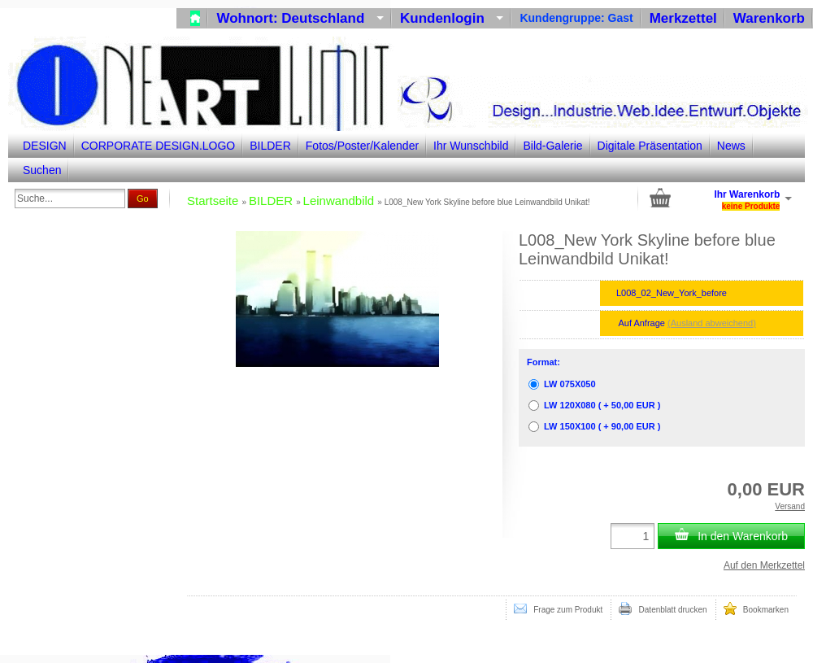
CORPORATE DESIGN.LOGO (158, 145)
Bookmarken (756, 608)
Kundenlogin (451, 18)
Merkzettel (683, 18)
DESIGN (45, 145)
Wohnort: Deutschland (300, 18)
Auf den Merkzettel (764, 565)
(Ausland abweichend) (711, 323)
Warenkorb (769, 18)
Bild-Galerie (552, 145)
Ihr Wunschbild (470, 145)
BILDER (270, 145)
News (731, 145)
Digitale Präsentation (650, 145)
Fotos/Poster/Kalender (362, 145)
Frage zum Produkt (558, 608)
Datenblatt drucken (662, 608)
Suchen (42, 170)
